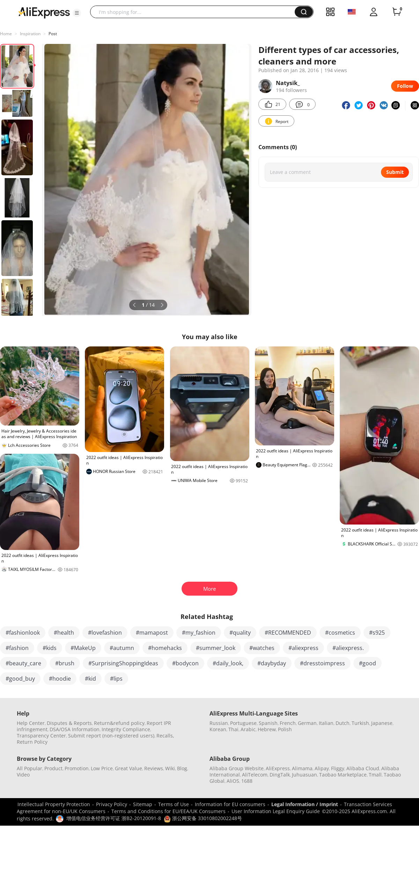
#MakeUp (83, 648)
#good (367, 663)
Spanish (268, 723)
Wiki (170, 768)
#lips (116, 678)
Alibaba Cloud (362, 768)
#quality (240, 632)
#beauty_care (23, 663)
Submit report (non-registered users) (111, 735)
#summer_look (215, 648)
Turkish (360, 723)
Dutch (343, 723)
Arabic (248, 729)
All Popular (29, 768)
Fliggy (337, 768)
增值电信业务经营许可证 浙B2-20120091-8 (113, 818)
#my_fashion (198, 632)
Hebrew (267, 729)
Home (6, 34)
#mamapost (152, 632)
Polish (285, 729)
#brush (64, 663)
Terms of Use (173, 804)
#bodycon (185, 663)
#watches (261, 648)
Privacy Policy (111, 804)
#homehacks (165, 648)
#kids (50, 648)
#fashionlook (23, 632)
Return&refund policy (119, 723)
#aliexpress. (348, 648)
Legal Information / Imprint (304, 804)
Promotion (77, 768)
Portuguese (243, 723)
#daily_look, (228, 663)
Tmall (375, 774)
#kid (90, 678)
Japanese (381, 723)
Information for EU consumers (230, 804)
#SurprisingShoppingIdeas (123, 663)
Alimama (302, 768)
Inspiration (30, 34)
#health (64, 632)
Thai (233, 729)
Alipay (322, 768)
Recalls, (165, 735)
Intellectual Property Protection (53, 804)
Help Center (31, 723)
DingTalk (280, 774)
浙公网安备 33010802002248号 (203, 818)
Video (23, 774)
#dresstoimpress (322, 663)
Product (53, 768)
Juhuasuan (304, 774)
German (307, 723)
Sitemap (142, 804)
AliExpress (278, 768)
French (288, 723)
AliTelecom (254, 774)
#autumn (122, 648)
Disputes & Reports (69, 723)
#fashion (17, 648)
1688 (246, 781)
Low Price (102, 768)
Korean (218, 729)
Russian (219, 723)
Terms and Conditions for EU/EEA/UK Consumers (168, 811)
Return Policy (32, 742)
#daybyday (271, 663)
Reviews (153, 768)
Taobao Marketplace (343, 774)
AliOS (233, 781)
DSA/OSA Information (75, 729)
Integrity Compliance (126, 729)
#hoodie (60, 678)
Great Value (128, 768)
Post (53, 34)
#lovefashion (105, 632)
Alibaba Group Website (237, 768)
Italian (326, 723)
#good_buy (20, 678)
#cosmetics (340, 632)
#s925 (377, 632)
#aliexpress (303, 648)
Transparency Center (41, 735)
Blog (182, 768)
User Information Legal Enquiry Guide (275, 811)
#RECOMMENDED (288, 632)
